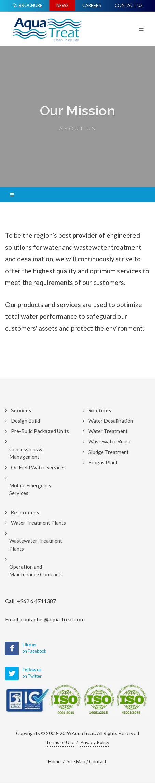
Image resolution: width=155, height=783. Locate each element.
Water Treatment (108, 431)
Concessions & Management (25, 453)
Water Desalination (110, 420)
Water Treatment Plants (38, 523)
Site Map (76, 761)
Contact (98, 761)
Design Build (25, 420)
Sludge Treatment (108, 452)
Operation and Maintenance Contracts (36, 571)
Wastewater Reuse (109, 441)
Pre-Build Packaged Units (40, 431)
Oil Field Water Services (38, 467)
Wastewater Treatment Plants (35, 545)
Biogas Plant (103, 462)
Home (54, 761)
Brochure (27, 5)
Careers (91, 5)
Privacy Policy (94, 742)
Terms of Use (60, 742)
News (62, 5)
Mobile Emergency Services (30, 489)
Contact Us (128, 5)
